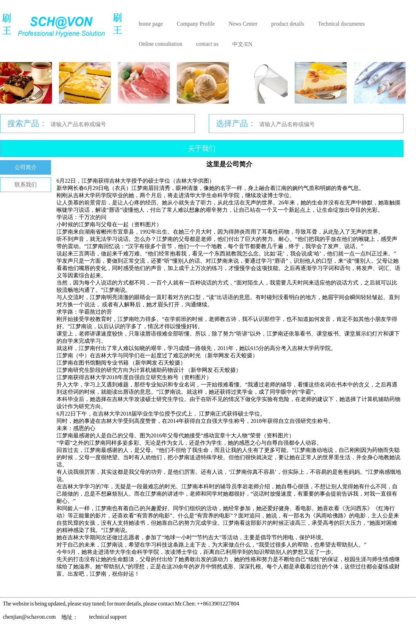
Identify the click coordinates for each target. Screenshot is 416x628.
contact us (207, 44)
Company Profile (196, 24)
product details (287, 24)
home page (151, 24)
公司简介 (26, 167)
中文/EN (242, 44)
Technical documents (341, 24)
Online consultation (160, 44)
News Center (243, 24)
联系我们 (26, 184)
